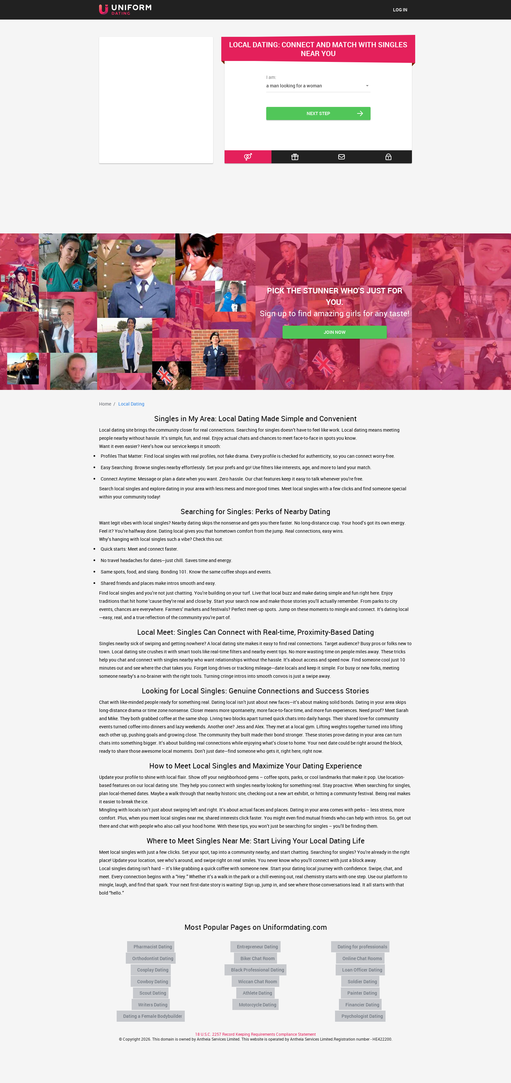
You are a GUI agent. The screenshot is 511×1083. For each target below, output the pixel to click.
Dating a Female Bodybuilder (153, 1010)
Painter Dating (363, 989)
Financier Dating (363, 1000)
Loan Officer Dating (363, 967)
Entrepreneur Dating (258, 946)
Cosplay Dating (153, 967)
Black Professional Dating (258, 967)
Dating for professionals (363, 946)
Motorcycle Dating (258, 1000)
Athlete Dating (258, 989)
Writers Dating (153, 1000)
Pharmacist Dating (153, 946)
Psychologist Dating (363, 1010)
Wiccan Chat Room (258, 978)
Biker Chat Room (258, 957)
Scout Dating (153, 989)
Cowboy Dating (153, 978)
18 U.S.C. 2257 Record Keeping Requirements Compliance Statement (255, 1028)
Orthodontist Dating (153, 957)
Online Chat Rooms (363, 957)
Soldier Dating (363, 978)
